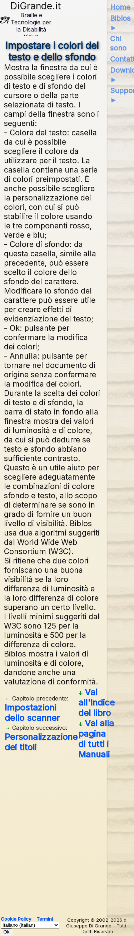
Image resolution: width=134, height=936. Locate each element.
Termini (44, 919)
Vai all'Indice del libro (96, 702)
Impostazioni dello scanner (32, 712)
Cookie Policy (16, 919)
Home (120, 7)
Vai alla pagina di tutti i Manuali (96, 739)
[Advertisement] (67, 835)
